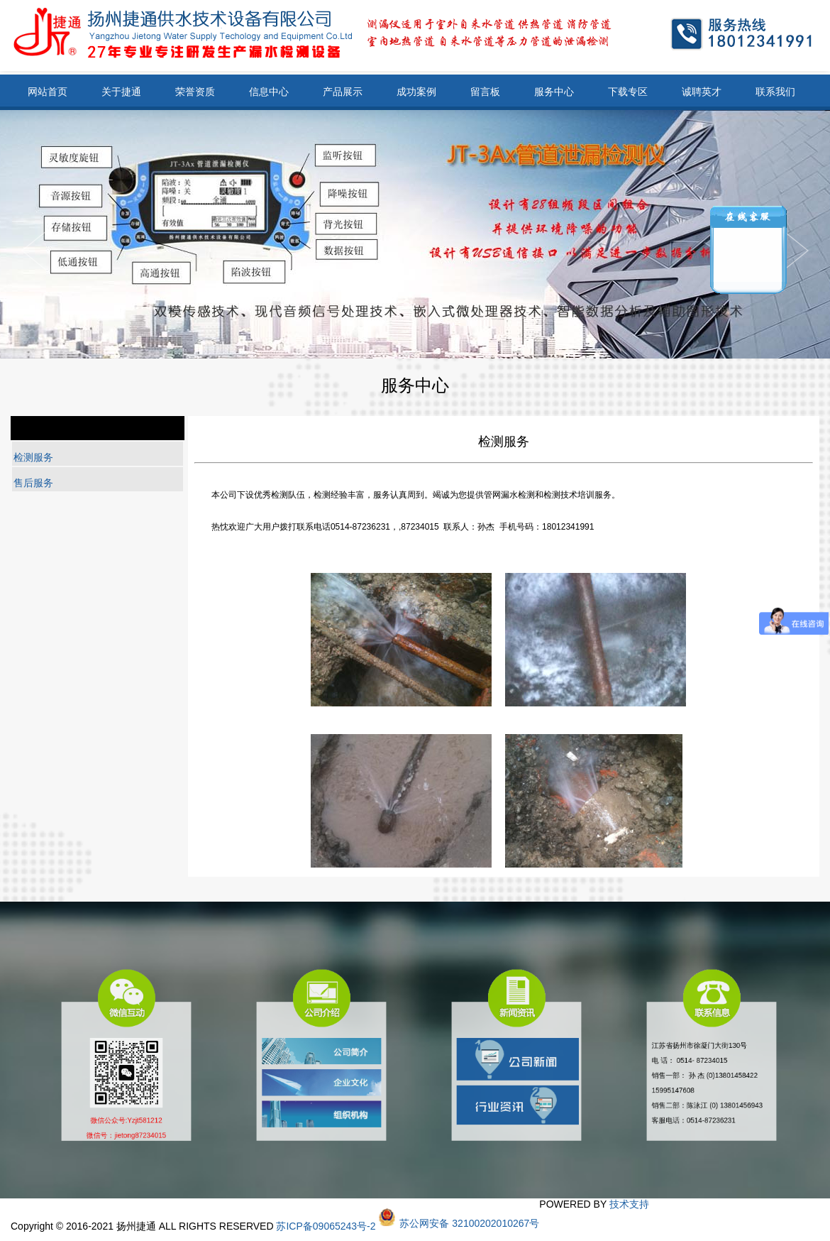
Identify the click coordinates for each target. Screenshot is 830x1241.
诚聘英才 (701, 91)
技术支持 (629, 1204)
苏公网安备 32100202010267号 (469, 1223)
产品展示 (343, 91)
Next (34, 250)
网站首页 (47, 91)
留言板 (485, 91)
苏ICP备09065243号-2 (325, 1226)
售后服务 (33, 482)
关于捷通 (121, 91)
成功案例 (416, 91)
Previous (796, 250)
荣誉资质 (195, 91)
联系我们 (775, 91)
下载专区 (628, 91)
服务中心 (554, 91)
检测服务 (33, 457)
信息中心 (269, 91)
